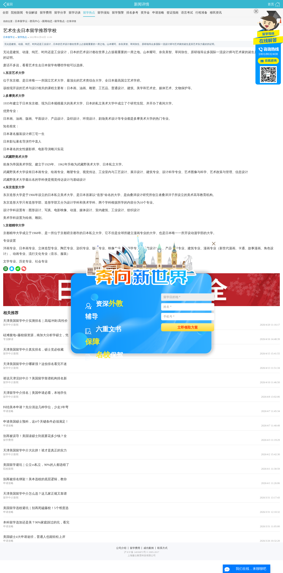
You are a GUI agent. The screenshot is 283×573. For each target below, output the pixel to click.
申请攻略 (158, 12)
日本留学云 (21, 21)
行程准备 (201, 12)
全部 (5, 12)
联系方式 (162, 548)
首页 (274, 4)
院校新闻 (17, 12)
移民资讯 (216, 12)
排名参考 (132, 12)
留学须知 (103, 12)
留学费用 (46, 12)
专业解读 (31, 12)
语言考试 (187, 12)
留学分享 (60, 12)
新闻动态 (47, 21)
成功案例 (149, 548)
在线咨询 (271, 60)
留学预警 (118, 12)
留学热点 (89, 12)
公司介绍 (121, 548)
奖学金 (145, 12)
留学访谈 (75, 12)
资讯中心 (35, 21)
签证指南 (172, 12)
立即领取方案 (187, 327)
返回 (8, 4)
